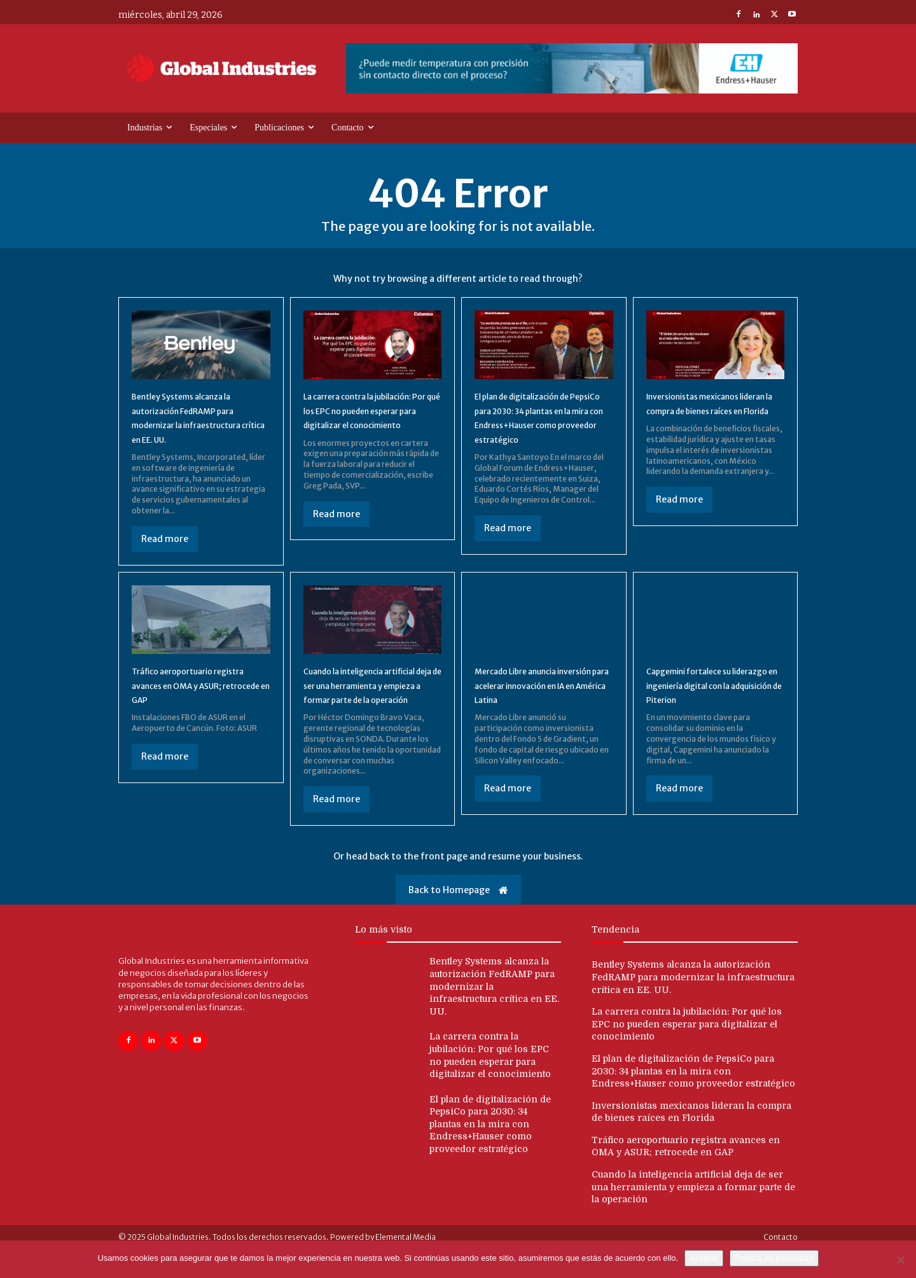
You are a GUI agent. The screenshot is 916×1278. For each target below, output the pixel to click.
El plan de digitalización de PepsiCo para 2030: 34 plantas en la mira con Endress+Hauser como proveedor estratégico (537, 424)
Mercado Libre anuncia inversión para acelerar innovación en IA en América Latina (541, 706)
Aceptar (704, 1258)
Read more (164, 553)
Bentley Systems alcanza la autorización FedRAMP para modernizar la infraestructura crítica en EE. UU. (693, 1005)
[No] (900, 1259)
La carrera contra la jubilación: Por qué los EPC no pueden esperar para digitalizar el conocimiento (687, 1052)
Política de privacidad (774, 1258)
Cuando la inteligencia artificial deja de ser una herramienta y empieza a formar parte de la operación (372, 706)
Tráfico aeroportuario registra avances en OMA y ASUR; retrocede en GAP (195, 699)
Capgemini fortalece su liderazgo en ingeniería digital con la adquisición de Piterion (711, 706)
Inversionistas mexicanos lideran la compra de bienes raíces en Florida (710, 410)
